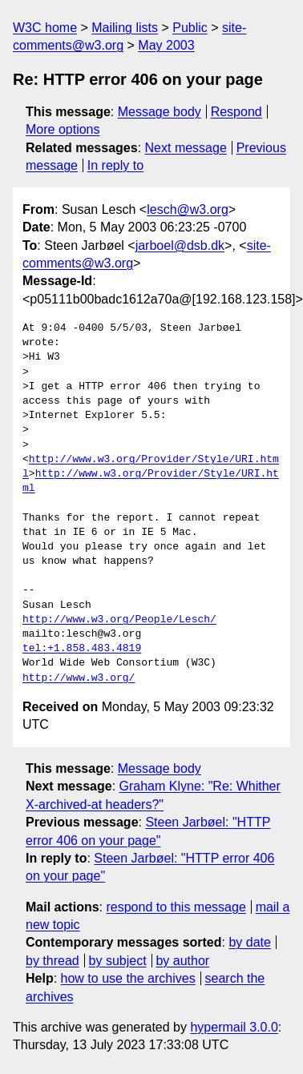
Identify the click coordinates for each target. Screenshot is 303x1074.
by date (249, 942)
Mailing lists (124, 27)
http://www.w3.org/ (78, 678)
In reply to (115, 165)
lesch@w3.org (187, 209)
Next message (186, 148)
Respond (236, 112)
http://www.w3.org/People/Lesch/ (119, 620)
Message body (159, 112)
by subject (118, 960)
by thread (52, 960)
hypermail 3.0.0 (233, 1027)
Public (190, 27)
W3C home (45, 27)
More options (63, 129)
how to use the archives (128, 978)
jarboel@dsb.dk (179, 245)
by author (182, 960)
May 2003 (166, 45)
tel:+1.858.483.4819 (81, 649)
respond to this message (175, 907)
